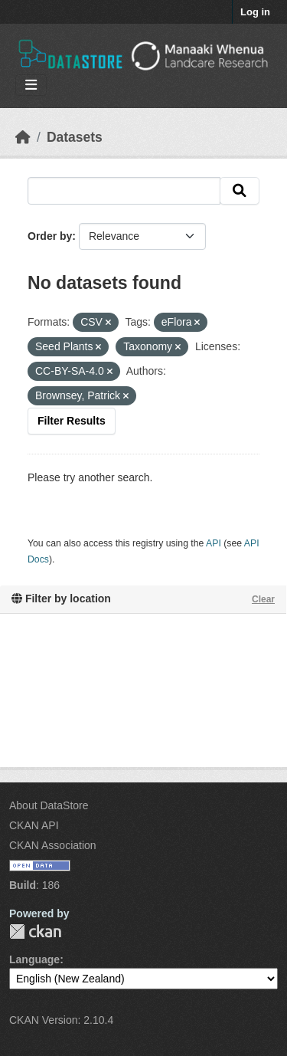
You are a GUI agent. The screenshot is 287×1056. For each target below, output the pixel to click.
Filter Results (72, 421)
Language (34, 959)
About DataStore (49, 805)
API (213, 543)
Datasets (75, 137)
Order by (50, 236)
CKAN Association (52, 845)
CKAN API (34, 825)
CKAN (35, 931)
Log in (255, 12)
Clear (263, 599)
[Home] (23, 137)
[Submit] (239, 191)
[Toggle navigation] (31, 85)
